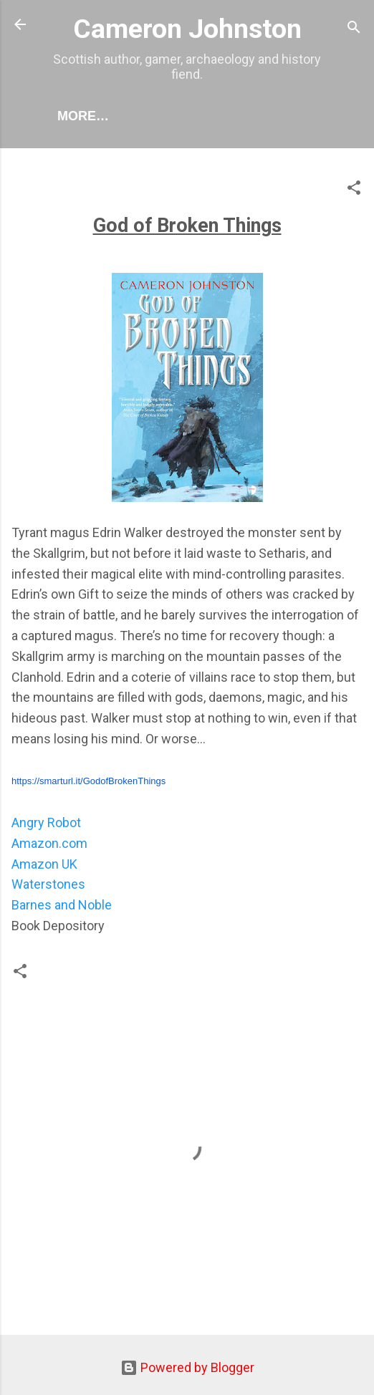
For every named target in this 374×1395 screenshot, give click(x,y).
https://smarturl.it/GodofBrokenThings (88, 781)
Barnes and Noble (61, 904)
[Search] (354, 29)
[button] (354, 190)
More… (83, 116)
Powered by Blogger (187, 1367)
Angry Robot (46, 822)
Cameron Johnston (187, 28)
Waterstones (48, 884)
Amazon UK (44, 864)
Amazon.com (49, 843)
